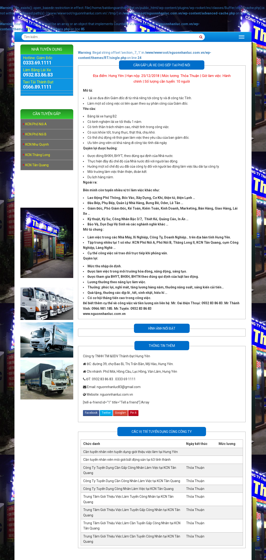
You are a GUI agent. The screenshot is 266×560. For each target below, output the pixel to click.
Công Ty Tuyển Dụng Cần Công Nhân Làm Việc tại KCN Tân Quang (131, 481)
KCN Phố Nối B (35, 134)
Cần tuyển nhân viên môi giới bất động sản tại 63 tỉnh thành (127, 459)
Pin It (133, 412)
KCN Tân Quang (37, 165)
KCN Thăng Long (37, 155)
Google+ (120, 412)
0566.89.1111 (37, 87)
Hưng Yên (116, 76)
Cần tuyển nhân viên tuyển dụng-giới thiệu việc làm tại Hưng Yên (130, 452)
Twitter (106, 412)
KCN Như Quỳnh (37, 144)
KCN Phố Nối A (36, 124)
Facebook (91, 412)
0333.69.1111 (37, 63)
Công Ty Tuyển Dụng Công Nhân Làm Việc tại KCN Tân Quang (128, 489)
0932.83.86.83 (38, 75)
